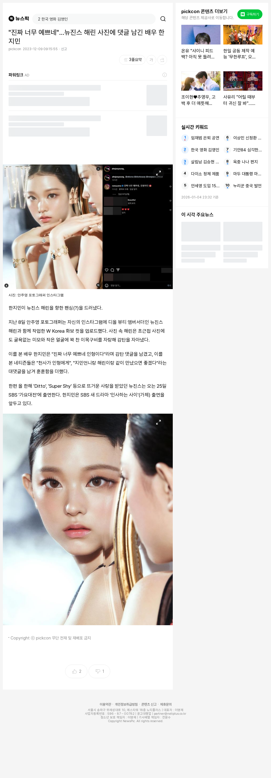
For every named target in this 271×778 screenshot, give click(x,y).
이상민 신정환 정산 (247, 138)
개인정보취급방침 (126, 704)
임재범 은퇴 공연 (205, 138)
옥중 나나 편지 (245, 161)
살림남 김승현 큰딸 (205, 161)
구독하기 (250, 14)
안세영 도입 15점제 (205, 185)
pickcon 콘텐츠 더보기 (204, 11)
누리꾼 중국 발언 (247, 185)
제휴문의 (166, 704)
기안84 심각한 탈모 (247, 150)
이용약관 (105, 704)
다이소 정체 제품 (205, 173)
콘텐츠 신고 (148, 704)
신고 (64, 49)
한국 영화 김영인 (205, 150)
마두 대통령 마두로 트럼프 (247, 173)
